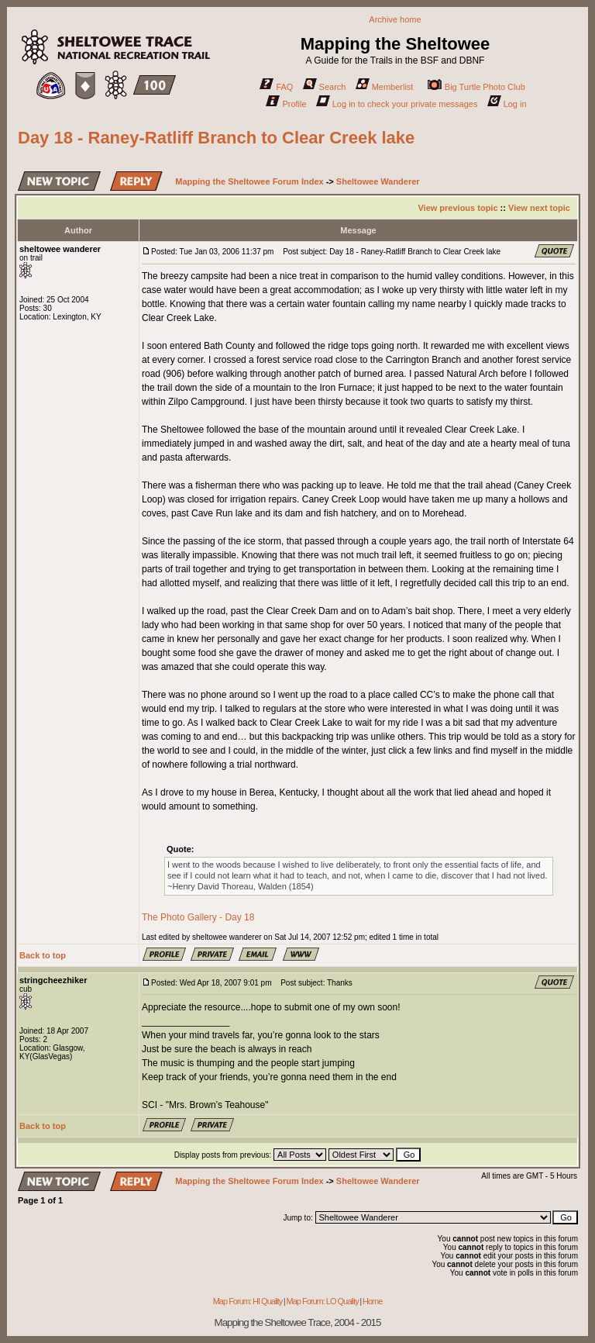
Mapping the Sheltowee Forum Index (249, 181)
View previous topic (457, 207)
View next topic (539, 207)
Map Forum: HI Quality (248, 1301)
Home (372, 1301)
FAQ (276, 86)
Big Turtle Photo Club (476, 86)
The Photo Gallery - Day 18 (198, 917)
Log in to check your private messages (397, 104)
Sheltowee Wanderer (378, 181)
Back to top (42, 955)
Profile (286, 104)
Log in (507, 104)
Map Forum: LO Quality (322, 1301)
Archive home (395, 19)
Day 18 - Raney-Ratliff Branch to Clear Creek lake (216, 137)
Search (324, 86)
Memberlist (385, 86)
